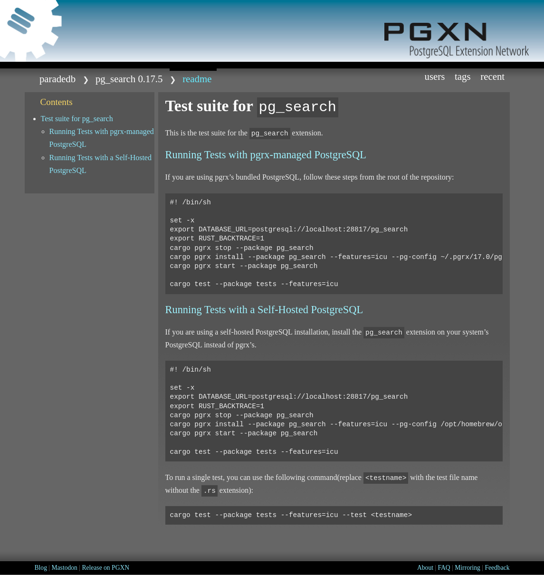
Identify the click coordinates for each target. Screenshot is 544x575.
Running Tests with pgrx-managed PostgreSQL (101, 137)
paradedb (57, 78)
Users (434, 76)
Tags (463, 76)
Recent (492, 76)
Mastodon (64, 567)
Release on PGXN (105, 567)
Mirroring (467, 567)
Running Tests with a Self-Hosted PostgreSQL (100, 163)
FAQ (444, 567)
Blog (41, 567)
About (425, 567)
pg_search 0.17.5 (129, 78)
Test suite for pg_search (77, 119)
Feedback (497, 567)
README (196, 78)
